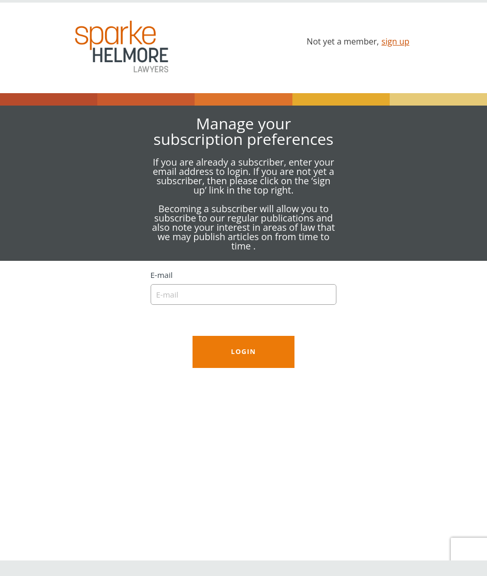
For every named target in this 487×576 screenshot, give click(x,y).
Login (243, 351)
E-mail (244, 288)
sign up (395, 41)
